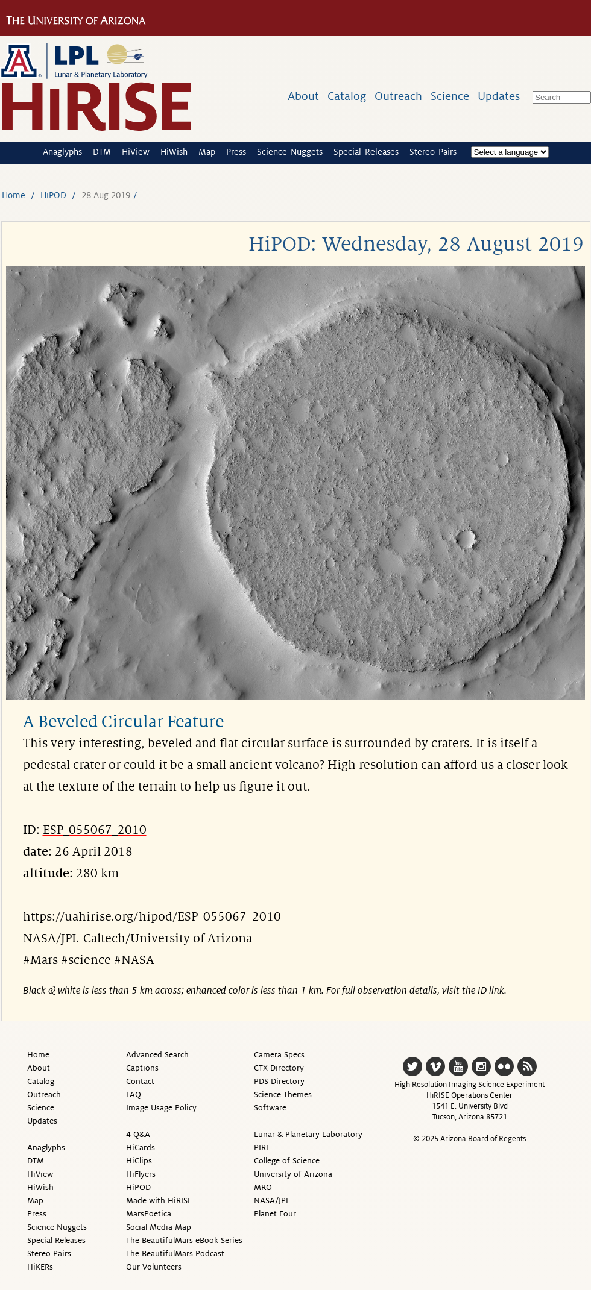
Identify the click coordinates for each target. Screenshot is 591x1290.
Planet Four (275, 1213)
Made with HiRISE (159, 1200)
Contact (140, 1081)
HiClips (139, 1160)
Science (450, 96)
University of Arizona (293, 1174)
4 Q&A (138, 1134)
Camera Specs (279, 1054)
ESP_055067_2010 (95, 830)
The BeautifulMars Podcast (175, 1253)
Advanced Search (157, 1054)
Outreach (398, 96)
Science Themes (283, 1094)
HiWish (174, 152)
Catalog (346, 96)
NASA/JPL (272, 1200)
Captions (142, 1067)
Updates (499, 96)
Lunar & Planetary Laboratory (308, 1134)
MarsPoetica (148, 1213)
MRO (263, 1187)
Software (270, 1107)
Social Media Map (158, 1227)
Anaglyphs (62, 152)
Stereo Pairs (433, 152)
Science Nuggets (290, 152)
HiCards (140, 1147)
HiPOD (53, 195)
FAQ (133, 1094)
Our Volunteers (154, 1266)
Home (13, 195)
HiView (136, 152)
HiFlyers (141, 1174)
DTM (102, 152)
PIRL (262, 1147)
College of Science (287, 1160)
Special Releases (366, 152)
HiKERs (40, 1266)
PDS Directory (279, 1081)
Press (236, 152)
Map (206, 152)
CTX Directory (279, 1067)
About (303, 96)
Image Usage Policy (161, 1107)
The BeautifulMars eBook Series (184, 1240)
